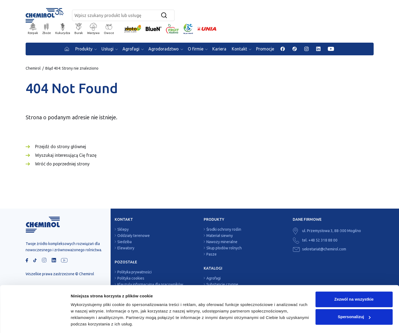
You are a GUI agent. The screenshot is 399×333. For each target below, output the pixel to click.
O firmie (196, 49)
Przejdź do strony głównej (60, 147)
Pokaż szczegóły (87, 322)
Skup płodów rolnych (224, 249)
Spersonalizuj (354, 300)
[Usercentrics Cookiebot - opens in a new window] (35, 322)
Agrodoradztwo (163, 49)
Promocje (266, 49)
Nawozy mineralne (221, 242)
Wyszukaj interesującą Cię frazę (66, 156)
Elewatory (125, 249)
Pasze (211, 255)
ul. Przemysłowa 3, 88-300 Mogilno (327, 231)
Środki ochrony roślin (223, 230)
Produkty (82, 49)
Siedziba (124, 242)
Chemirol (33, 69)
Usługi (106, 49)
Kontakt (240, 49)
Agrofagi (130, 49)
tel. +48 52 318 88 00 (315, 241)
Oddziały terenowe (133, 236)
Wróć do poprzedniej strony (62, 164)
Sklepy (123, 230)
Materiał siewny (219, 236)
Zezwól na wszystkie (354, 282)
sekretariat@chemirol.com (319, 250)
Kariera (220, 49)
